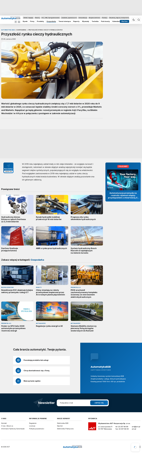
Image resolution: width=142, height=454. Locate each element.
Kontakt (4, 423)
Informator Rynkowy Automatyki (13, 429)
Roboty (37, 17)
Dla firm (125, 21)
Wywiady (85, 21)
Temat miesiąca (65, 21)
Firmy (32, 21)
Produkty (40, 21)
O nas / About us (7, 426)
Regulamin (32, 423)
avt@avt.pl (136, 427)
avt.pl (134, 429)
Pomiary (104, 17)
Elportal (59, 426)
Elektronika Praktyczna (65, 429)
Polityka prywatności (36, 429)
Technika (95, 21)
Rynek (25, 21)
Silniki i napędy (28, 17)
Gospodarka (51, 21)
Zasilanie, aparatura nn (69, 17)
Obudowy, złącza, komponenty (119, 17)
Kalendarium (117, 21)
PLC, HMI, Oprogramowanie (50, 17)
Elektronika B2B (62, 423)
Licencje (32, 426)
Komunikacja (83, 17)
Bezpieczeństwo (94, 17)
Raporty (76, 21)
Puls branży (105, 21)
